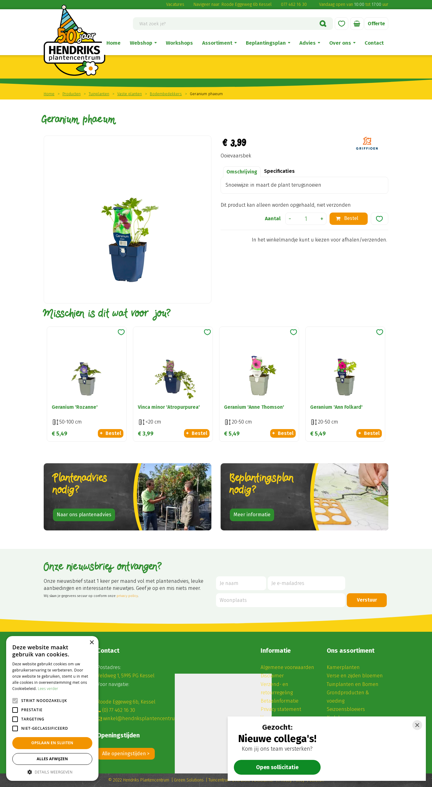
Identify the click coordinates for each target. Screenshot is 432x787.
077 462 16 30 (294, 4)
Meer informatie (252, 514)
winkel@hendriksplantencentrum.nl (144, 718)
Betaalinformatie (279, 701)
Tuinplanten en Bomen (352, 684)
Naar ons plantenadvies (84, 514)
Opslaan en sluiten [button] (52, 742)
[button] (52, 772)
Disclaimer (272, 676)
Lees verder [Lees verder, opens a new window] (48, 688)
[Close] (417, 725)
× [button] (91, 642)
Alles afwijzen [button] (52, 758)
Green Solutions (189, 780)
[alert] (52, 708)
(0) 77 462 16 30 (118, 710)
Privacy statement (281, 709)
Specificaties (279, 171)
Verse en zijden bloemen (355, 676)
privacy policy (127, 596)
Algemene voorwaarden (287, 667)
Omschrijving (241, 172)
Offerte (376, 23)
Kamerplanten (343, 667)
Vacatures (175, 4)
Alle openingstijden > (126, 754)
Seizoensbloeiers (346, 709)
